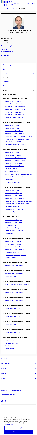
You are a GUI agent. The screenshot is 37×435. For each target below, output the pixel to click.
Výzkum (3, 368)
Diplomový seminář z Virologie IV (14, 114)
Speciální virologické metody (13, 141)
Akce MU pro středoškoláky (8, 394)
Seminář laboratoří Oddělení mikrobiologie (17, 139)
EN (28, 3)
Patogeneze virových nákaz (13, 276)
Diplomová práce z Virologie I (13, 125)
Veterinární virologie (10, 212)
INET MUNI (14, 386)
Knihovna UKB (29, 386)
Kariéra (3, 373)
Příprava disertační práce (12, 343)
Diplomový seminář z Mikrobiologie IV (15, 109)
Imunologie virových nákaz (12, 171)
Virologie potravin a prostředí (13, 182)
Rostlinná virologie (10, 179)
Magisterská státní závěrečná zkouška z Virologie (19, 174)
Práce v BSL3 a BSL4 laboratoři (14, 117)
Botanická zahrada (16, 390)
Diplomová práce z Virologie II (13, 101)
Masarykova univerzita (11, 408)
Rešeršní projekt (9, 346)
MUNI (2, 386)
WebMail (21, 386)
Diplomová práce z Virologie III (13, 128)
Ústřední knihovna (5, 390)
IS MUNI (8, 386)
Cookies (11, 410)
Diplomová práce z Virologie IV (13, 104)
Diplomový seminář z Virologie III (14, 133)
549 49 (4, 50)
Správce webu (4, 410)
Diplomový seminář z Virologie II (14, 112)
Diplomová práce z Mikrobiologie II (15, 265)
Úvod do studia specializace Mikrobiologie (17, 284)
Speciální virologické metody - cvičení (15, 144)
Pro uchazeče (5, 363)
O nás (3, 378)
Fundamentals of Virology (12, 228)
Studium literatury (10, 348)
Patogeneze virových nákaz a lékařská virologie (18, 136)
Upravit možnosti (9, 426)
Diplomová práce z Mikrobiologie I (14, 273)
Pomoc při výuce (9, 340)
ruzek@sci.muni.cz (7, 51)
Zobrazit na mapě (7, 46)
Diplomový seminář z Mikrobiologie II (15, 106)
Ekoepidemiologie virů (11, 168)
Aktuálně (4, 359)
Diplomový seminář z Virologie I (14, 131)
